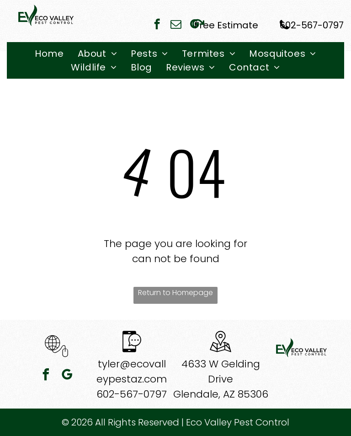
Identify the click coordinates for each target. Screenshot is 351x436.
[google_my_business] (67, 376)
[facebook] (157, 25)
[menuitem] (49, 53)
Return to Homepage (175, 292)
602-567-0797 (131, 394)
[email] (176, 25)
